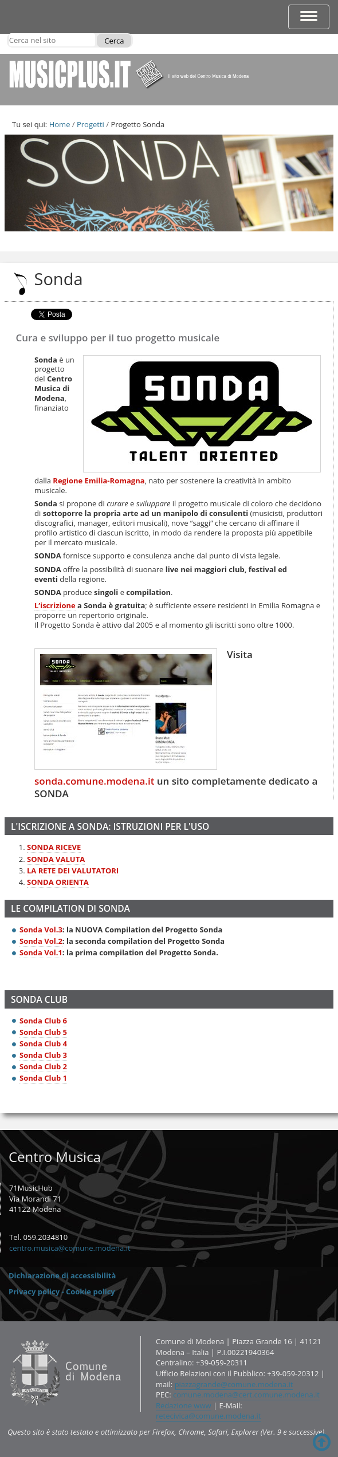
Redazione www (183, 1405)
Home (59, 124)
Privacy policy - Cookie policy (62, 1291)
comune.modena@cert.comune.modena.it (246, 1394)
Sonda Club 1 (43, 1078)
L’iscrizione (55, 605)
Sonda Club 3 (43, 1055)
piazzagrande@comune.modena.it (234, 1384)
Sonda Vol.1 (40, 952)
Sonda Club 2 (43, 1066)
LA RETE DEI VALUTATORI (73, 870)
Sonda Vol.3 (40, 929)
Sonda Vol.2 (40, 941)
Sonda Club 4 (43, 1043)
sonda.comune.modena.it (94, 780)
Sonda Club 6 (43, 1020)
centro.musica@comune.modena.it (70, 1248)
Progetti (90, 124)
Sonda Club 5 (43, 1032)
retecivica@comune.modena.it (208, 1416)
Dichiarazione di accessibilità (62, 1275)
